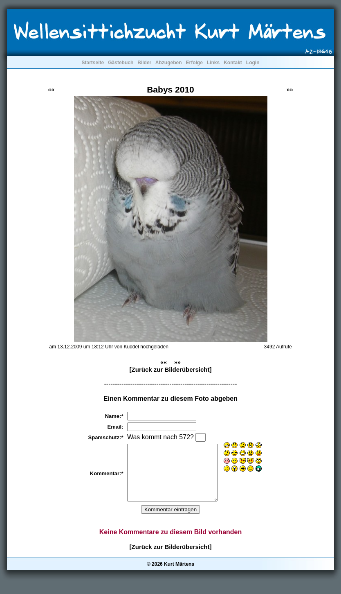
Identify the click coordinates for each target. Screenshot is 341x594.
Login (253, 62)
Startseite (92, 62)
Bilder (144, 62)
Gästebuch (120, 62)
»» (290, 89)
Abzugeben (168, 62)
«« (51, 89)
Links (213, 62)
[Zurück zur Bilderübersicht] (171, 369)
